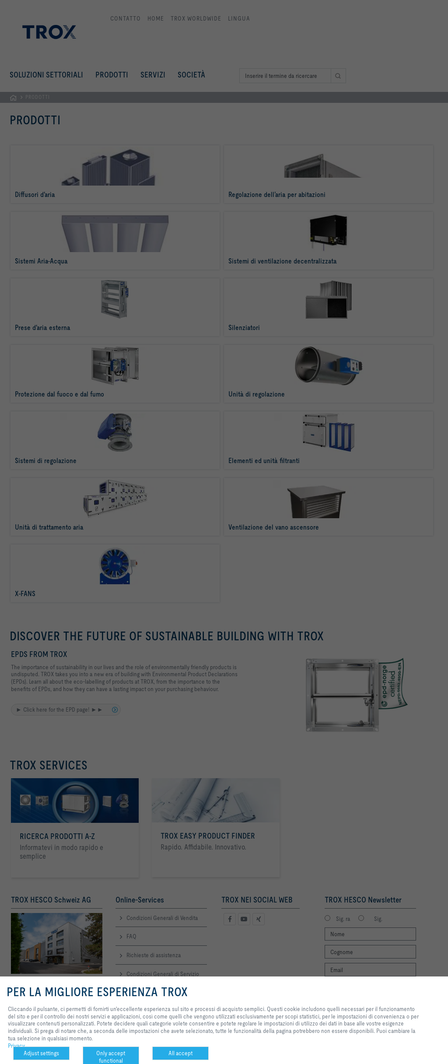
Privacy (16, 1045)
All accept (180, 1053)
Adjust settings (41, 1053)
